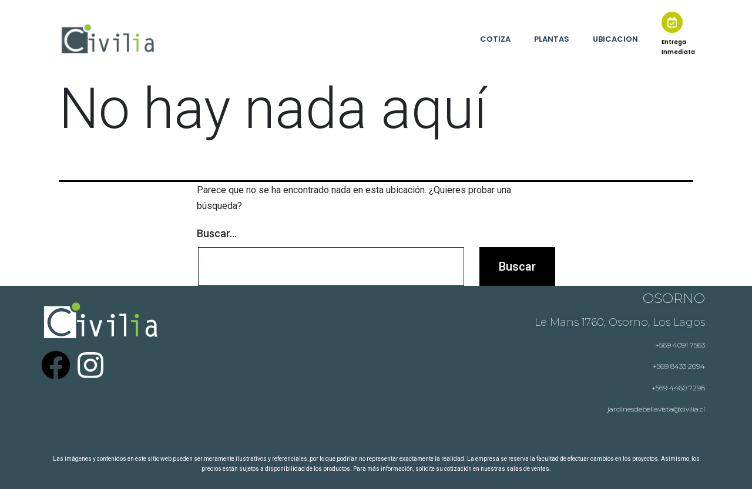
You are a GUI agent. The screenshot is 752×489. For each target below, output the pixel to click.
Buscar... (217, 233)
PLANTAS (551, 39)
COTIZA (495, 39)
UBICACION (615, 39)
